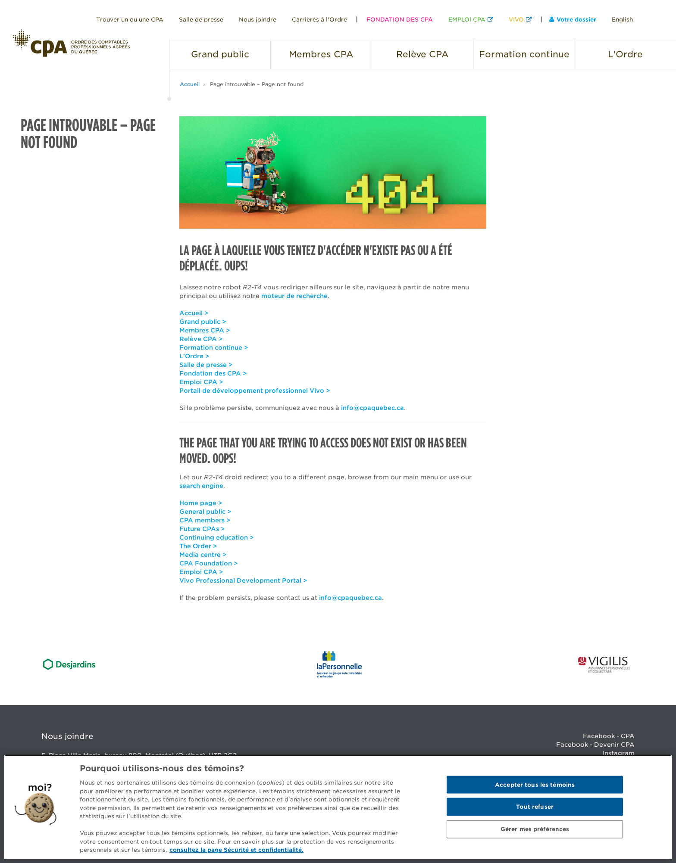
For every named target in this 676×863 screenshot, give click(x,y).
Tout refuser (535, 807)
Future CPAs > (202, 528)
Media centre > (202, 554)
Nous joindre (257, 19)
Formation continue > (213, 347)
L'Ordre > (194, 356)
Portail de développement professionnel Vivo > (254, 390)
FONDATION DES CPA (399, 19)
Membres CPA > (204, 330)
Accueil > (193, 313)
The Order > (198, 546)
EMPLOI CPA (466, 19)
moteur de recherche (294, 295)
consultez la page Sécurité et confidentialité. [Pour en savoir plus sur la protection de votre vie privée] (236, 850)
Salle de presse (201, 19)
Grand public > (202, 321)
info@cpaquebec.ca (372, 407)
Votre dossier (572, 19)
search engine (201, 485)
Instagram (619, 753)
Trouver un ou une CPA (129, 19)
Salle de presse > (205, 364)
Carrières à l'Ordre (319, 19)
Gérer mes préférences (535, 829)
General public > (205, 511)
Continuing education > (216, 537)
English (622, 19)
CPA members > (204, 520)
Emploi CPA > (201, 382)
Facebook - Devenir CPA (595, 744)
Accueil (190, 84)
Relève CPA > (200, 338)
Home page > (200, 503)
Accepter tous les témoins (535, 784)
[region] (338, 807)
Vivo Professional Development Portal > (243, 580)
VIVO (516, 19)
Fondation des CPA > (213, 373)
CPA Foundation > (208, 563)
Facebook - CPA (609, 736)
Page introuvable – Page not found (257, 84)
